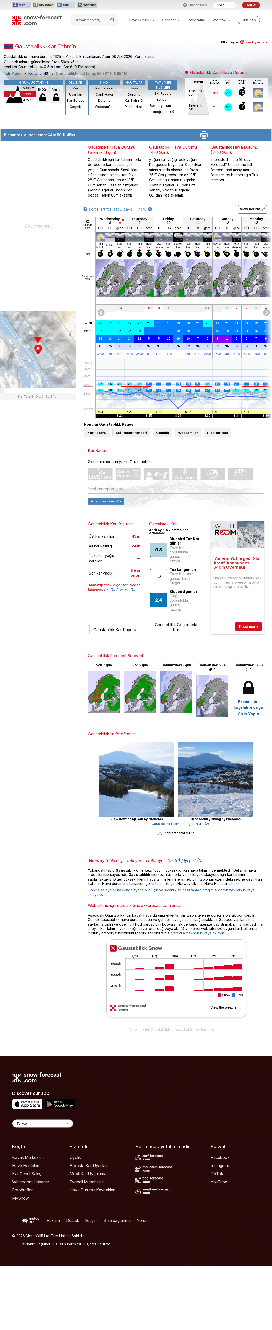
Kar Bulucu (75, 100)
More (88, 279)
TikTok (217, 1173)
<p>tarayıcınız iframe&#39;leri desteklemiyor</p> (176, 981)
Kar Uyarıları (75, 91)
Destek (72, 1220)
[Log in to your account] (249, 20)
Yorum (143, 1220)
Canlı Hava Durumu (104, 97)
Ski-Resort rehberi (163, 96)
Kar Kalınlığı (134, 100)
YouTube (219, 1181)
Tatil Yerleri (13, 73)
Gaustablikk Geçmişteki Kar (176, 627)
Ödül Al (251, 5)
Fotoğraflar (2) (163, 112)
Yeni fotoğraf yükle (176, 833)
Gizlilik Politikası (68, 1244)
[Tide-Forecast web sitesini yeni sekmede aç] (66, 5)
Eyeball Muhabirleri (87, 1181)
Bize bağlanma (117, 1220)
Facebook (220, 1157)
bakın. (236, 883)
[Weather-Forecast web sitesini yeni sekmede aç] (87, 5)
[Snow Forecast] (37, 20)
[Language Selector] (42, 1123)
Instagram (220, 1165)
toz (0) (109, 589)
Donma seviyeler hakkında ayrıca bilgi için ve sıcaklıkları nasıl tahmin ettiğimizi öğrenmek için (165, 890)
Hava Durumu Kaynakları (92, 1189)
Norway (34, 73)
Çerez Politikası (99, 1244)
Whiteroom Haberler (30, 1181)
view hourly (252, 209)
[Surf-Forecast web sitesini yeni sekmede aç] (21, 5)
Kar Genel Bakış (26, 1173)
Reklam (53, 1220)
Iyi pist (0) (127, 589)
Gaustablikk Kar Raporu (114, 629)
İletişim (91, 1220)
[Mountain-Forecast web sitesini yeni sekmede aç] (44, 5)
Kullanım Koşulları (36, 1244)
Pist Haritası (134, 106)
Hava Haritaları (25, 1165)
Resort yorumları (163, 105)
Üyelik (75, 1157)
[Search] (112, 20)
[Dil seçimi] (224, 5)
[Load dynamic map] (2, 390)
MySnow (20, 1198)
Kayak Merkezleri (28, 1157)
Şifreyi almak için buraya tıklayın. (198, 933)
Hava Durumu (142, 20)
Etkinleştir (244, 42)
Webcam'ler (104, 106)
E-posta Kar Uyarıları (89, 1165)
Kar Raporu (104, 88)
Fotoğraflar (196, 20)
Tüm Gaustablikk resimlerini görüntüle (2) (176, 824)
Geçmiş (76, 106)
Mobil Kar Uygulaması (89, 1173)
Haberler (171, 20)
